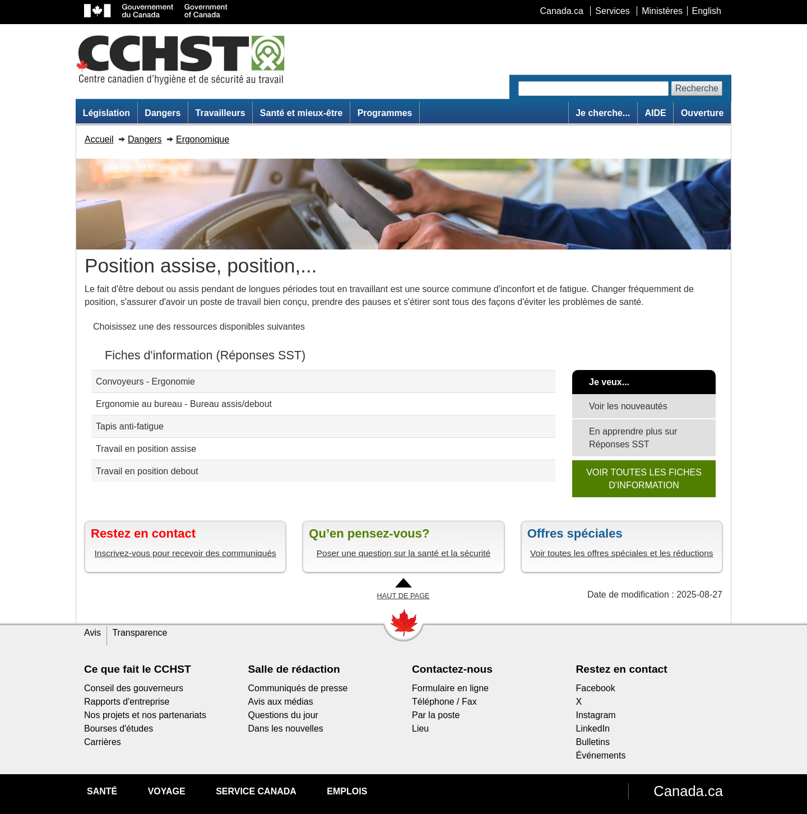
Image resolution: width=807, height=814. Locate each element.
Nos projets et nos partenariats (145, 715)
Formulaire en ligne (450, 688)
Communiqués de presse (298, 688)
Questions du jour (283, 715)
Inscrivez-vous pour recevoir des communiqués (185, 553)
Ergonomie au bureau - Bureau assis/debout (184, 404)
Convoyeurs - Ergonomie (145, 381)
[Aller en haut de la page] (403, 589)
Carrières (102, 742)
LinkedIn (593, 728)
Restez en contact (621, 669)
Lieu (420, 728)
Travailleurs (220, 113)
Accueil (99, 139)
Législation (106, 113)
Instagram (596, 715)
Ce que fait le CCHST (137, 669)
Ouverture (702, 113)
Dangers (162, 113)
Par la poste (436, 715)
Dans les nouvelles (285, 728)
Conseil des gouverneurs (133, 688)
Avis (92, 632)
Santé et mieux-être (301, 113)
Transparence (139, 632)
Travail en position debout (147, 471)
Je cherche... (603, 113)
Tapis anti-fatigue (130, 426)
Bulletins (593, 742)
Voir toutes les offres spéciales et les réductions (621, 553)
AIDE (655, 113)
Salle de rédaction (294, 669)
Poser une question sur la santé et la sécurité (404, 553)
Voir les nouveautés (628, 406)
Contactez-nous (452, 669)
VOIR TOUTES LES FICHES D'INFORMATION (644, 479)
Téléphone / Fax (444, 701)
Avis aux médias (280, 701)
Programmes (385, 113)
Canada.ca (688, 791)
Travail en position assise (146, 449)
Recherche (696, 88)
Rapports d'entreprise (126, 701)
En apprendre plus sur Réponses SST (633, 438)
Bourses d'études (118, 728)
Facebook (595, 688)
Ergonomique (202, 139)
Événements (601, 755)
